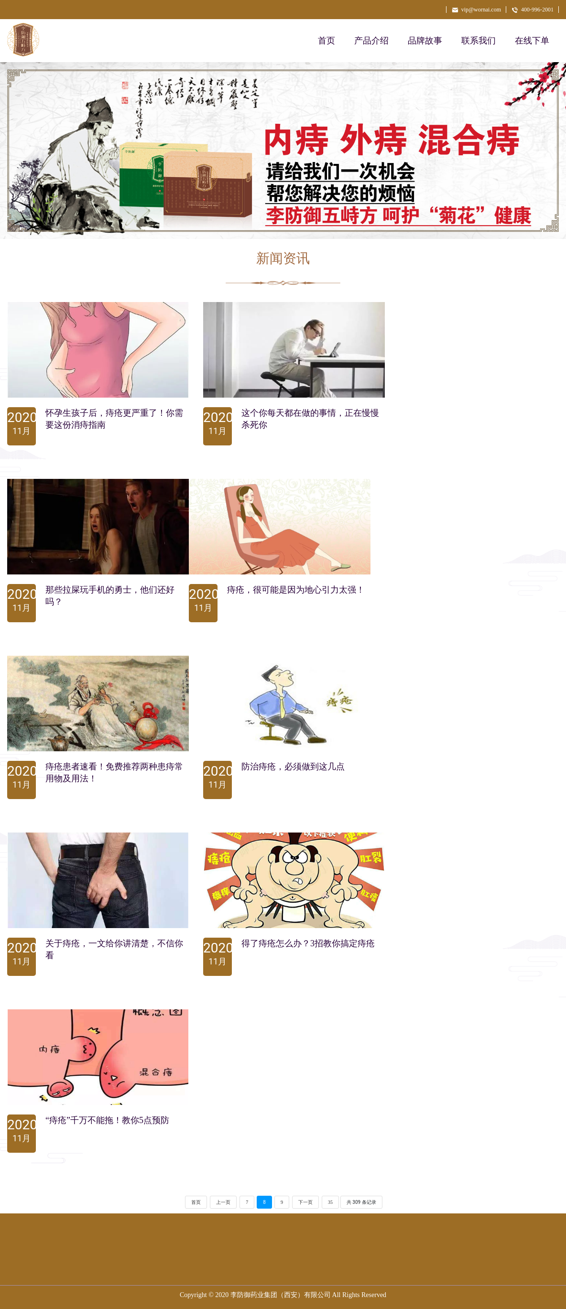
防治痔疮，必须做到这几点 (293, 766)
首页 (326, 40)
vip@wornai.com (476, 9)
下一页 (305, 1202)
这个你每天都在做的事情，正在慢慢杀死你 (310, 419)
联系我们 (478, 40)
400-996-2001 (532, 9)
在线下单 (532, 40)
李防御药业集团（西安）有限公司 (280, 1294)
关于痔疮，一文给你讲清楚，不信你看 (114, 949)
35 (330, 1202)
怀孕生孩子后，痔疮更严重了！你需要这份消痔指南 (114, 419)
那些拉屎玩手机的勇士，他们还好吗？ (109, 595)
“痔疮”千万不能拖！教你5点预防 (107, 1120)
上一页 (223, 1202)
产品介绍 (371, 40)
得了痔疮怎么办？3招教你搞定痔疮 (308, 943)
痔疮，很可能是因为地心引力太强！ (296, 590)
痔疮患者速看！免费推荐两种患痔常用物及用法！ (114, 772)
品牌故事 (425, 40)
